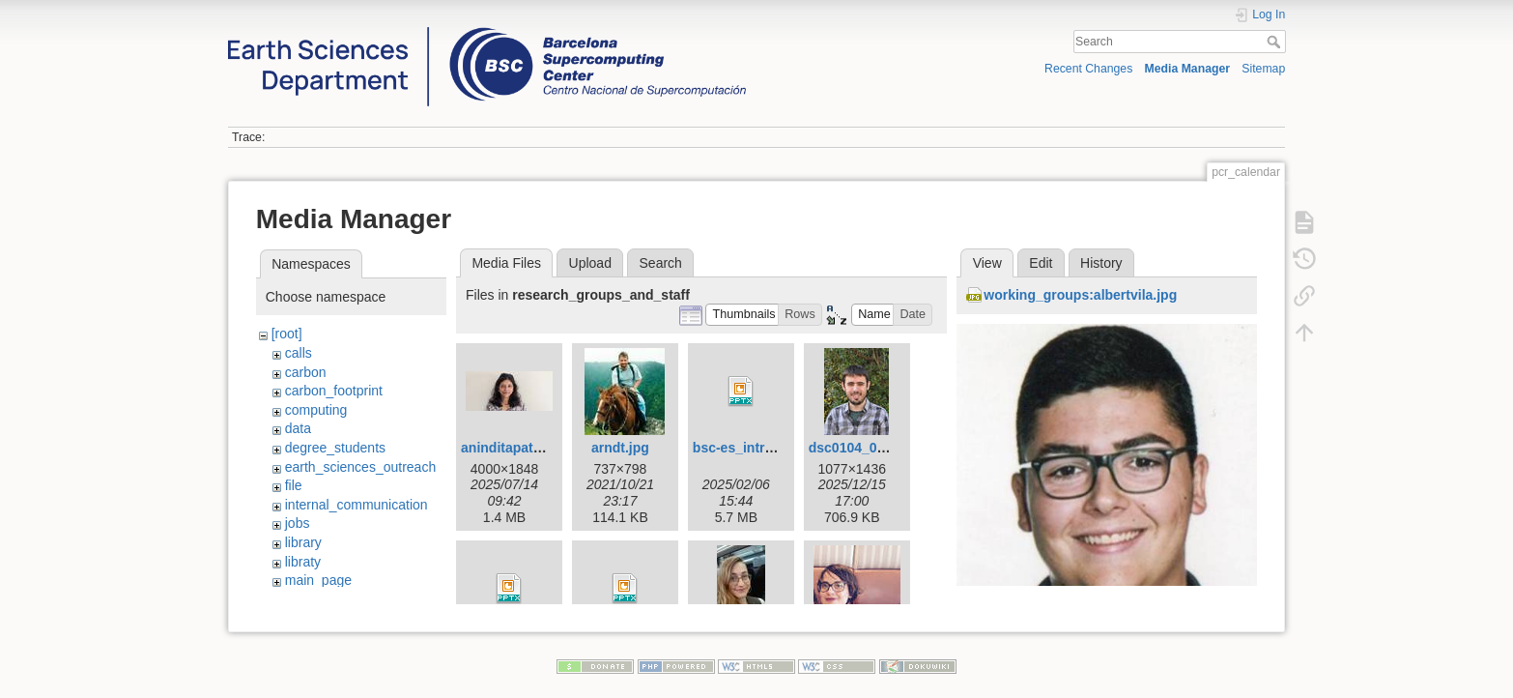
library (303, 542)
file (293, 485)
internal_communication (356, 504)
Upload (590, 263)
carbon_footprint (334, 390)
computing (316, 410)
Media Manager (1188, 68)
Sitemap (1263, 68)
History (1101, 263)
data (298, 428)
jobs (297, 523)
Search (1276, 41)
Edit (1040, 263)
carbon (306, 372)
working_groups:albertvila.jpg (1080, 295)
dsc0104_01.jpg (859, 447)
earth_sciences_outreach (360, 467)
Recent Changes (1088, 68)
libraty (303, 561)
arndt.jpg (620, 447)
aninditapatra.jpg (515, 447)
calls (298, 353)
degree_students (335, 447)
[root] (286, 333)
